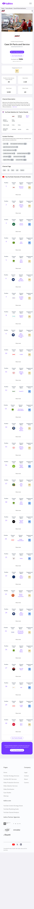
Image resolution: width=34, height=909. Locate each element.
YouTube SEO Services (10, 779)
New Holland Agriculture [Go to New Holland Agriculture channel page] (21, 279)
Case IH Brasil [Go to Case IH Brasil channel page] (21, 669)
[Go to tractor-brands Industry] (17, 56)
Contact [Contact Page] (26, 776)
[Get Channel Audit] (17, 52)
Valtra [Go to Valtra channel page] (21, 558)
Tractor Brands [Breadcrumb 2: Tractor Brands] (9, 8)
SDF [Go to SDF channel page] (21, 687)
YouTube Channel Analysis (11, 812)
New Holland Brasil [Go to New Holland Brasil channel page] (21, 577)
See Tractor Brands (17, 55)
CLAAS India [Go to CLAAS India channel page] (21, 706)
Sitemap (6, 796)
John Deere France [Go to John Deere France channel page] (21, 503)
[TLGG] (8, 830)
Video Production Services (11, 782)
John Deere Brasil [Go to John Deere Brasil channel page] (21, 261)
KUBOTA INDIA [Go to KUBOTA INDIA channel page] (21, 316)
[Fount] (8, 835)
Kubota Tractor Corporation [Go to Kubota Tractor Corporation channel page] (21, 595)
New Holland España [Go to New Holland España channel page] (21, 614)
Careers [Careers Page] (26, 782)
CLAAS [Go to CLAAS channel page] (21, 354)
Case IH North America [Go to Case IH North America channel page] (21, 521)
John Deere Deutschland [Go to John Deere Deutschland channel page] (21, 410)
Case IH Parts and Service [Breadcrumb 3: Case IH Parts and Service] (20, 8)
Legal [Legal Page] (25, 772)
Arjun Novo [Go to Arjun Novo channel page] (21, 724)
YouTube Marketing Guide (11, 809)
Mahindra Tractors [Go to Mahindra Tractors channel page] (21, 187)
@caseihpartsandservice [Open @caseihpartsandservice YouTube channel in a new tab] (17, 46)
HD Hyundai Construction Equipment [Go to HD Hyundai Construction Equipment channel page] (21, 632)
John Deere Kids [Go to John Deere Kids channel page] (21, 484)
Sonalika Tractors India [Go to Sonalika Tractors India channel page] (21, 298)
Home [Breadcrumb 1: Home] (2, 8)
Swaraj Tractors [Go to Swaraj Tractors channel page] (21, 224)
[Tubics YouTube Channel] (13, 844)
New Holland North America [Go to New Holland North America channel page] (21, 428)
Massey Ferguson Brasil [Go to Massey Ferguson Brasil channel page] (21, 448)
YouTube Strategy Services (11, 776)
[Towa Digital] (17, 823)
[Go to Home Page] (7, 3)
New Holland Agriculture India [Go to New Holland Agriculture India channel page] (21, 335)
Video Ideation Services (11, 786)
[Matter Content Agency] (17, 829)
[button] (30, 3)
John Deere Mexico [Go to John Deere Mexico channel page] (21, 650)
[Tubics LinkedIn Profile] (21, 844)
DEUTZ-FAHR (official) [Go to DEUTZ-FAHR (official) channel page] (21, 466)
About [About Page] (26, 779)
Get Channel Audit (17, 52)
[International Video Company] (8, 823)
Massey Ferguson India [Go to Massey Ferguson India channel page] (21, 206)
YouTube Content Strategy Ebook (13, 806)
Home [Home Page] (5, 772)
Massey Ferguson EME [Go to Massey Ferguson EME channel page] (21, 373)
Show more (18, 194)
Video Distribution (9, 789)
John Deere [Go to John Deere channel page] (21, 242)
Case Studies (7, 792)
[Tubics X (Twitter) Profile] (17, 844)
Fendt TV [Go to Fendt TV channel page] (21, 391)
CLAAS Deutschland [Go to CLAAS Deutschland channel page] (21, 540)
